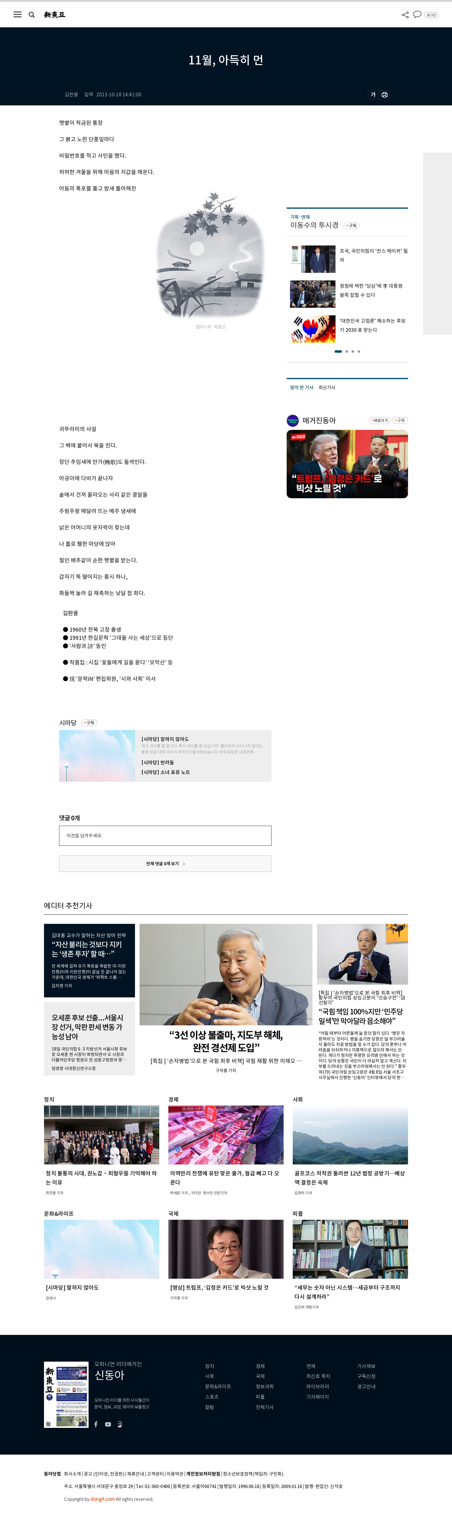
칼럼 (209, 1407)
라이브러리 (317, 1387)
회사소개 (72, 1474)
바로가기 (381, 420)
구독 (90, 722)
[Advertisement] (150, 377)
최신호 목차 (318, 1376)
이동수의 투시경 (314, 225)
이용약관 (175, 1474)
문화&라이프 (218, 1387)
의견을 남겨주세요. (84, 835)
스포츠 (212, 1397)
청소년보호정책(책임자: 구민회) (253, 1474)
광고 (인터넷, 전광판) (104, 1474)
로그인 (431, 15)
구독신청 (366, 1376)
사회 (209, 1376)
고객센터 (155, 1474)
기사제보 (366, 1366)
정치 (209, 1366)
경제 (260, 1366)
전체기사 (265, 1407)
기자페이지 (317, 1397)
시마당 (67, 723)
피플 (260, 1397)
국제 (260, 1376)
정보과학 (265, 1387)
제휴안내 (135, 1474)
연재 (310, 1366)
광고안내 (366, 1387)
